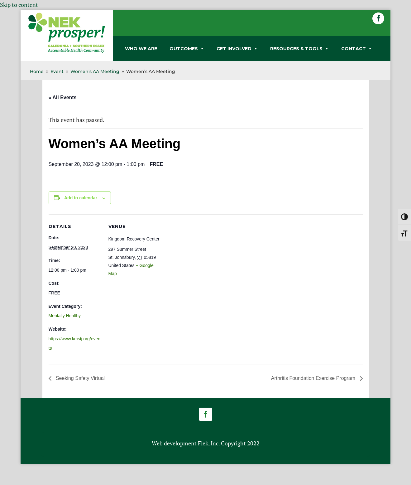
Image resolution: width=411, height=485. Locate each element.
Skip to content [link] (19, 4)
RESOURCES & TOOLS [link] (299, 48)
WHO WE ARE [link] (141, 48)
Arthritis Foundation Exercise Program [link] (314, 378)
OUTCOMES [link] (187, 48)
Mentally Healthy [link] (65, 315)
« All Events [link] (63, 97)
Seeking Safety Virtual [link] (80, 378)
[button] (378, 18)
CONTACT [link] (356, 48)
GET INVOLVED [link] (237, 48)
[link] (66, 51)
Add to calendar (80, 197)
